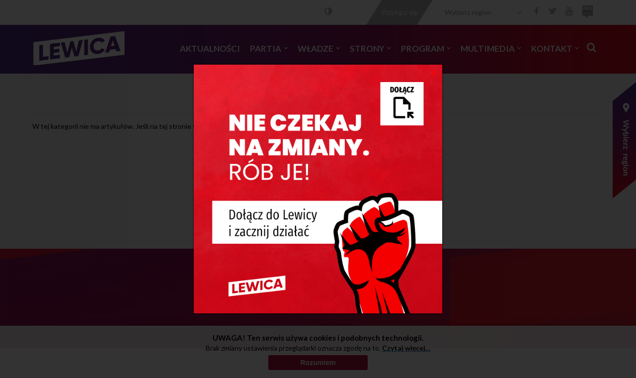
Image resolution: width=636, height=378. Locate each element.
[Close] (433, 72)
